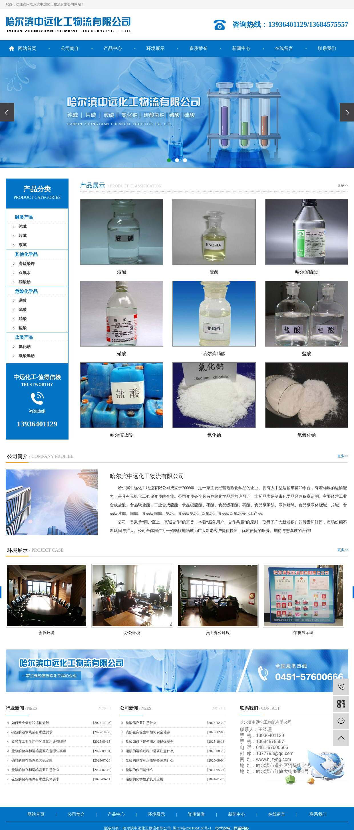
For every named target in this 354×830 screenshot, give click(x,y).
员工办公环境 (218, 633)
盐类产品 (24, 337)
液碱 (23, 245)
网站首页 (27, 48)
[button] (169, 160)
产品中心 (113, 48)
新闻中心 (241, 48)
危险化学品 (26, 291)
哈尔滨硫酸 (306, 272)
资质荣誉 (198, 48)
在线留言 (284, 48)
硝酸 (23, 319)
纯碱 (23, 226)
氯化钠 (25, 347)
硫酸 (23, 309)
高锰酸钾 (27, 264)
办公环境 (132, 633)
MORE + (105, 708)
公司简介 (70, 48)
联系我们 (327, 48)
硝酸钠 (25, 282)
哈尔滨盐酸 (121, 435)
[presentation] (7, 112)
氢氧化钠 (306, 435)
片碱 (23, 236)
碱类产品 (24, 217)
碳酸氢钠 (27, 356)
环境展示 (155, 48)
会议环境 (47, 633)
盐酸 (23, 328)
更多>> (342, 185)
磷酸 (23, 300)
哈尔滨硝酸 (214, 353)
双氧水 (25, 273)
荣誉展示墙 (303, 633)
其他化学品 (26, 254)
